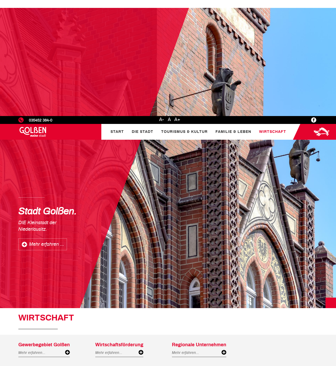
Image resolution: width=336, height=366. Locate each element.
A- (161, 3)
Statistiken (263, 330)
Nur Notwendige (269, 346)
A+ (177, 3)
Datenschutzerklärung (280, 317)
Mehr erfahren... (31, 237)
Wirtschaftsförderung (119, 229)
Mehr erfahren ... (46, 128)
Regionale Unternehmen (199, 229)
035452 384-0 (40, 4)
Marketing (262, 337)
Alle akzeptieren (309, 346)
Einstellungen (266, 324)
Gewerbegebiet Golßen (44, 229)
